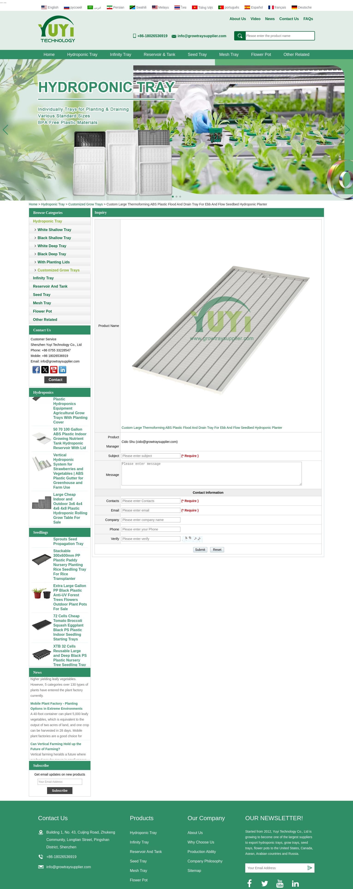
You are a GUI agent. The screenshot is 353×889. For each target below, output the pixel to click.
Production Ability (202, 852)
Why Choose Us (201, 842)
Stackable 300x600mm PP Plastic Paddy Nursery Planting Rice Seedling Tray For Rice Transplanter (69, 566)
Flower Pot (261, 54)
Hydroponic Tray (82, 54)
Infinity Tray (120, 54)
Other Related (296, 54)
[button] (173, 197)
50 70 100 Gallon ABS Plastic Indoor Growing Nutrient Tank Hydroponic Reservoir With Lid (70, 439)
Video (255, 19)
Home (49, 54)
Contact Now (56, 380)
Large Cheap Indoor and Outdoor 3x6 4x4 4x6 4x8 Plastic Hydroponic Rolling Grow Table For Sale (70, 509)
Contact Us (289, 19)
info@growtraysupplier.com (202, 36)
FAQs (308, 19)
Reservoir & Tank (159, 54)
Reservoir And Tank (50, 286)
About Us (238, 19)
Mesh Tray (229, 54)
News (270, 19)
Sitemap (194, 871)
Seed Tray (197, 54)
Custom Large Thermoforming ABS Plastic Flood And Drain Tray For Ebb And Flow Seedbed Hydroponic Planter (202, 427)
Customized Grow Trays (85, 204)
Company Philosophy (205, 861)
